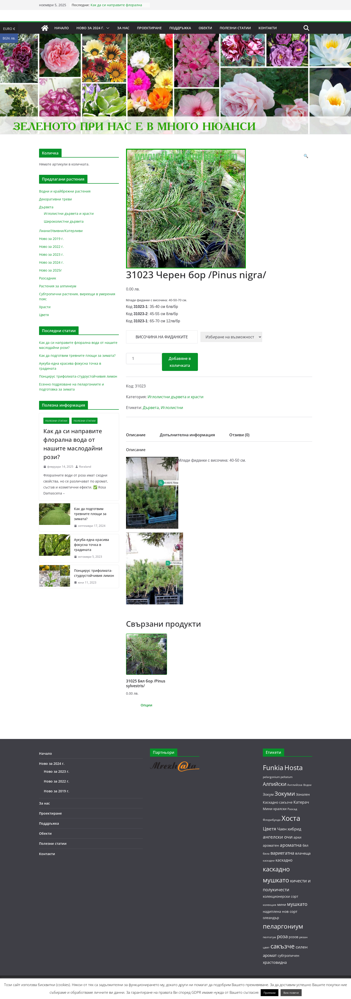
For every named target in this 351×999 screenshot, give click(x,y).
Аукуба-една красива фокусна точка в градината (91, 544)
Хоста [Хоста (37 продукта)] (291, 818)
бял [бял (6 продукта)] (305, 845)
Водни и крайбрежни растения (65, 191)
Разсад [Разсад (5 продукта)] (292, 809)
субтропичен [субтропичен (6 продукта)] (288, 955)
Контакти (268, 28)
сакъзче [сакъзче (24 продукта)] (282, 946)
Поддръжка (180, 28)
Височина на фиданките (162, 337)
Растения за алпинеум (57, 286)
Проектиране (149, 28)
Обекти (205, 28)
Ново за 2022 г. (51, 246)
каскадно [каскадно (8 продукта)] (284, 860)
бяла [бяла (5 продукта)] (266, 853)
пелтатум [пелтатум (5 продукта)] (269, 937)
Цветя (44, 314)
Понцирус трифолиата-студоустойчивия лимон (78, 376)
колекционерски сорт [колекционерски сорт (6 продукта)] (280, 896)
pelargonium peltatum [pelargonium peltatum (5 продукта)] (278, 777)
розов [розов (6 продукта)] (293, 937)
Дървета (151, 407)
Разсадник (47, 278)
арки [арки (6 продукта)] (297, 837)
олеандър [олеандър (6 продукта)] (271, 917)
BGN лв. (10, 38)
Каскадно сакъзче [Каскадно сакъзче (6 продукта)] (278, 802)
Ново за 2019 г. (51, 238)
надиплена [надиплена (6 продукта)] (272, 911)
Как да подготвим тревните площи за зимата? (77, 355)
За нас (123, 28)
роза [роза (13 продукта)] (282, 936)
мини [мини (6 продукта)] (281, 904)
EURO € (10, 29)
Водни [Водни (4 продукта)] (307, 785)
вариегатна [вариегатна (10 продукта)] (282, 853)
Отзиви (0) (239, 434)
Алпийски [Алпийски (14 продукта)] (274, 784)
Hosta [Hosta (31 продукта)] (293, 767)
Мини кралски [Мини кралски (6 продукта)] (275, 808)
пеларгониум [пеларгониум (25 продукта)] (283, 926)
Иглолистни (172, 407)
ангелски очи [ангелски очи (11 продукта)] (278, 837)
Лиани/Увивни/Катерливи (61, 230)
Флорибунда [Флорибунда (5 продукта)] (272, 820)
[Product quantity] (144, 358)
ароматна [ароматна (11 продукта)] (291, 845)
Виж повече (291, 992)
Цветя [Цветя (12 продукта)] (269, 828)
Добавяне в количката (180, 362)
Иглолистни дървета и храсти (175, 396)
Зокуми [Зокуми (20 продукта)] (285, 793)
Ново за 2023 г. (51, 254)
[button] (106, 28)
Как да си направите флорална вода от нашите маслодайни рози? (119, 7)
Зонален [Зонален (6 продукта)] (303, 794)
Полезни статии (235, 28)
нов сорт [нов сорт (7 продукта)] (289, 911)
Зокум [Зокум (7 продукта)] (268, 794)
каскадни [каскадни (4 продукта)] (269, 860)
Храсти (45, 307)
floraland (85, 467)
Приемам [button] (270, 992)
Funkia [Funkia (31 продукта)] (273, 767)
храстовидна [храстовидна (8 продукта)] (275, 962)
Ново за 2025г (50, 270)
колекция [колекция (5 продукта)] (269, 905)
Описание (135, 434)
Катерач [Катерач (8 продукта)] (301, 802)
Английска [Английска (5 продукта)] (294, 785)
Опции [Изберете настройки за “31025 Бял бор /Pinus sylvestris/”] (146, 705)
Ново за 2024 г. (90, 28)
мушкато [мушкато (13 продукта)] (297, 904)
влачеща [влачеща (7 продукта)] (303, 853)
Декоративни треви (55, 199)
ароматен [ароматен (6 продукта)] (271, 845)
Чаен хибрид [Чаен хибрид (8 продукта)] (289, 829)
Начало (61, 28)
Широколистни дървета (64, 221)
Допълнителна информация (187, 434)
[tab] (135, 436)
